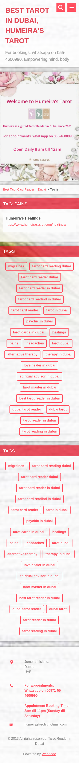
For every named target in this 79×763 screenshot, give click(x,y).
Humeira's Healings (23, 218)
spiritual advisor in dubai (39, 376)
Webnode (49, 754)
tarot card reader (24, 310)
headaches (35, 343)
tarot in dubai (57, 310)
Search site (60, 7)
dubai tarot (58, 409)
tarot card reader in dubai (39, 288)
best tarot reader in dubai (39, 398)
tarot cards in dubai (28, 332)
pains (13, 343)
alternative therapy (22, 354)
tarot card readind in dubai (39, 299)
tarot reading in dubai (39, 431)
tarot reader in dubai (39, 420)
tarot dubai (61, 343)
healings (59, 332)
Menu (71, 7)
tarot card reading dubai (51, 266)
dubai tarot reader (26, 409)
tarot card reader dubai (39, 277)
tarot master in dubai (39, 387)
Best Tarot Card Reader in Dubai (24, 189)
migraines (16, 266)
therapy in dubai (59, 354)
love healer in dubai (39, 365)
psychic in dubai (39, 321)
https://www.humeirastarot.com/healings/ (36, 224)
